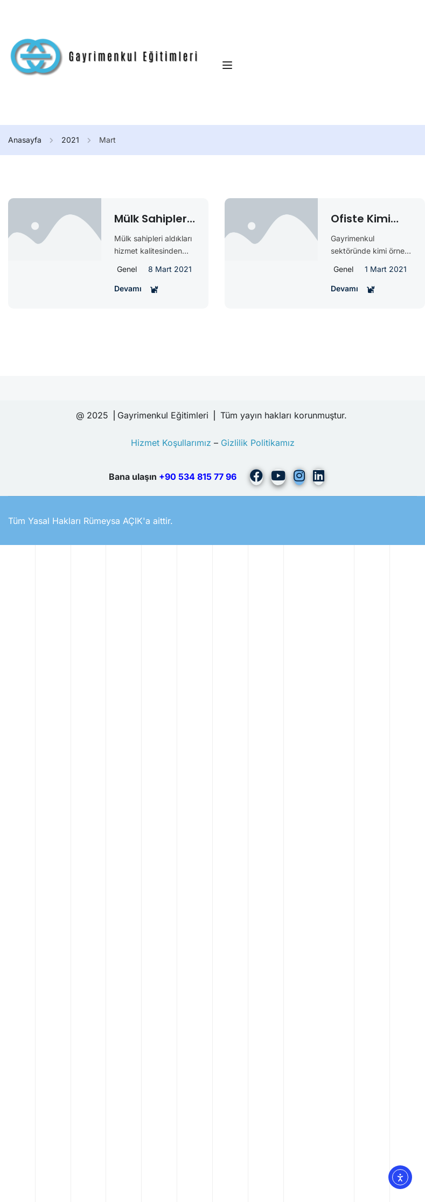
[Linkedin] (318, 477)
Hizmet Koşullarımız (171, 442)
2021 (70, 139)
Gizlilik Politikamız (258, 442)
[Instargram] (299, 477)
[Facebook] (256, 477)
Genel (127, 269)
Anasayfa (24, 139)
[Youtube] (278, 477)
